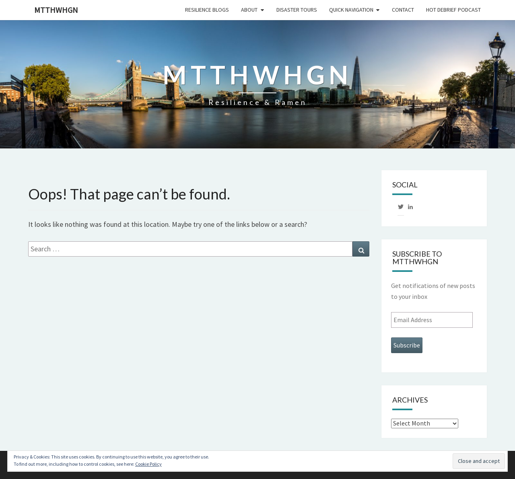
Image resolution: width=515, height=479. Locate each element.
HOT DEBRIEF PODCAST (453, 9)
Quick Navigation (351, 9)
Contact (403, 9)
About (249, 9)
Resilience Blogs (207, 9)
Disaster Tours (296, 9)
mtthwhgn (56, 10)
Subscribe (406, 345)
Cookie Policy (148, 464)
